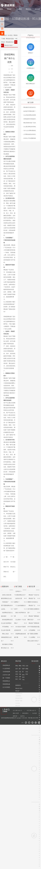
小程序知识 (18, 695)
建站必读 (17, 705)
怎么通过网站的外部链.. (29, 126)
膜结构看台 (26, 713)
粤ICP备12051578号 (33, 718)
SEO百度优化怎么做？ (12, 566)
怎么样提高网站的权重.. (29, 115)
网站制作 (8, 1)
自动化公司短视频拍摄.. (29, 138)
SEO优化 (10, 35)
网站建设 (3, 1)
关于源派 (37, 9)
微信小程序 (17, 713)
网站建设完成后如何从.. (29, 107)
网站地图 (38, 1)
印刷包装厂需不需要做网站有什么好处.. (7, 605)
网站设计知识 (8, 45)
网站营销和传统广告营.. (29, 122)
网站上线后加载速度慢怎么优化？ (6, 637)
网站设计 (13, 1)
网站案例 (19, 9)
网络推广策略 (18, 700)
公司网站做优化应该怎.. (29, 134)
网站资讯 (28, 9)
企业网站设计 (19, 710)
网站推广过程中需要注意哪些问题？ (33, 609)
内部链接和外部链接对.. (29, 119)
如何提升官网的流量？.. (29, 111)
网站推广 (11, 30)
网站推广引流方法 (33, 595)
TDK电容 (35, 713)
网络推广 (18, 1)
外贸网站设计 (33, 710)
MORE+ (11, 590)
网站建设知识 (10, 42)
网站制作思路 (10, 38)
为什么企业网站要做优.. (29, 130)
